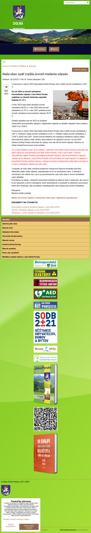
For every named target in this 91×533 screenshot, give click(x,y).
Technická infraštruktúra (12, 236)
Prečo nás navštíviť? (10, 252)
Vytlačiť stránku (80, 70)
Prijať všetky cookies (29, 527)
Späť (4, 62)
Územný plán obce (9, 223)
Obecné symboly (9, 248)
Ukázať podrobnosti (10, 525)
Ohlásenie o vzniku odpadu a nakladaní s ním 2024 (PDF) (36, 213)
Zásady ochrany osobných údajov (16, 519)
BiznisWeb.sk (83, 530)
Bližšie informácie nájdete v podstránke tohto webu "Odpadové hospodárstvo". (45, 198)
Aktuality (6, 219)
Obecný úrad (7, 227)
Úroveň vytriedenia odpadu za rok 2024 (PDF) (31, 210)
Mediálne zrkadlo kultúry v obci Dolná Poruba (21, 256)
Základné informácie (10, 231)
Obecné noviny (8, 240)
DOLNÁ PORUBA (19, 26)
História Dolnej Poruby (11, 244)
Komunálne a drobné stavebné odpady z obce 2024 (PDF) (36, 207)
